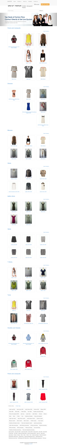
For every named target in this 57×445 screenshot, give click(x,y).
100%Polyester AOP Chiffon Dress (23, 438)
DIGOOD (30, 443)
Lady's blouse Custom (31, 418)
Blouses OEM (43, 409)
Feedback (30, 1)
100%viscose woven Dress (13, 438)
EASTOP (10, 1)
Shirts (9, 163)
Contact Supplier (45, 4)
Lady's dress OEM (20, 409)
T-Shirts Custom (33, 420)
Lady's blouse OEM (28, 409)
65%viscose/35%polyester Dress (30, 436)
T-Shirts (10, 262)
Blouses (10, 130)
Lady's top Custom (12, 418)
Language (37, 4)
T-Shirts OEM (23, 411)
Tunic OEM (30, 411)
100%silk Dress (21, 436)
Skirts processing (20, 427)
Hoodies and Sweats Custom (14, 423)
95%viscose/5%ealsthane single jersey (36, 438)
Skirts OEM (17, 411)
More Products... (46, 31)
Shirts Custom (19, 420)
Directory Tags (11, 405)
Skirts (9, 229)
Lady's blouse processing (24, 425)
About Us (25, 1)
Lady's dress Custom (21, 418)
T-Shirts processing (28, 427)
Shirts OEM (11, 411)
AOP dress (44, 438)
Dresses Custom (40, 418)
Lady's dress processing (13, 425)
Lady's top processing (38, 423)
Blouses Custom (12, 420)
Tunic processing (37, 427)
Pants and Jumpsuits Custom (26, 423)
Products (19, 1)
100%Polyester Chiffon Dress (13, 436)
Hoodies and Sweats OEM (38, 411)
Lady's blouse (34, 413)
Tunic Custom (40, 420)
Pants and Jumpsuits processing (28, 429)
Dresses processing (34, 425)
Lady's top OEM (12, 409)
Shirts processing (12, 427)
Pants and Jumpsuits (14, 28)
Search (41, 10)
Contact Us (36, 1)
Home (15, 1)
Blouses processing (42, 425)
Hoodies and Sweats (14, 328)
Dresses (10, 83)
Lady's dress (28, 413)
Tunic (9, 295)
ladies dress (11, 196)
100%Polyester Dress (39, 436)
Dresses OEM (36, 409)
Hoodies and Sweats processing (15, 429)
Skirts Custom (26, 420)
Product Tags (18, 405)
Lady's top (22, 413)
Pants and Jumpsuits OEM (14, 413)
